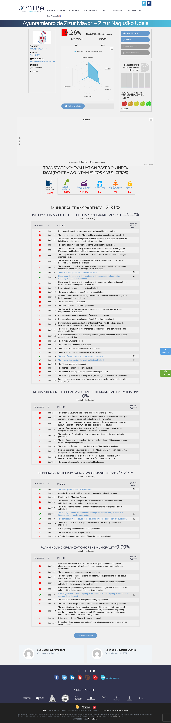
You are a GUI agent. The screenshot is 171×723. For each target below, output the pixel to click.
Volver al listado (73, 106)
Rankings (74, 10)
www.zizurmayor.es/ (39, 49)
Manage (117, 10)
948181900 (35, 55)
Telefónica (105, 710)
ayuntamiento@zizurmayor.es (42, 61)
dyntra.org (63, 714)
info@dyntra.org (117, 716)
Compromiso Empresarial (120, 710)
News (106, 10)
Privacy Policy (92, 719)
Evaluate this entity (130, 33)
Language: (54, 16)
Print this (127, 40)
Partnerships (91, 10)
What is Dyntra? (56, 10)
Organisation (133, 10)
